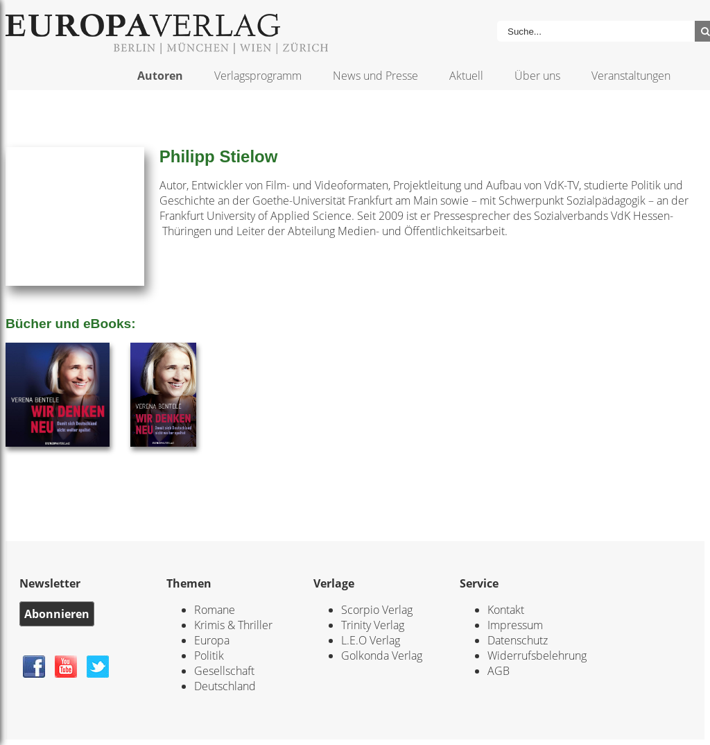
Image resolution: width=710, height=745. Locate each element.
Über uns (537, 75)
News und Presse (375, 75)
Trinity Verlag (372, 625)
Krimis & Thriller (233, 625)
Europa (212, 640)
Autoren (160, 75)
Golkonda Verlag (381, 655)
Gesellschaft (224, 670)
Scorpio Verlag (377, 609)
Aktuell (466, 75)
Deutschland (225, 686)
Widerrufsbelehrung (537, 655)
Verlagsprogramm (258, 75)
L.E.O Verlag (370, 640)
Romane (214, 609)
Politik (209, 655)
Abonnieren (56, 614)
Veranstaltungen (630, 75)
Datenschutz (517, 640)
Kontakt (505, 609)
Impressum (515, 625)
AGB (498, 670)
